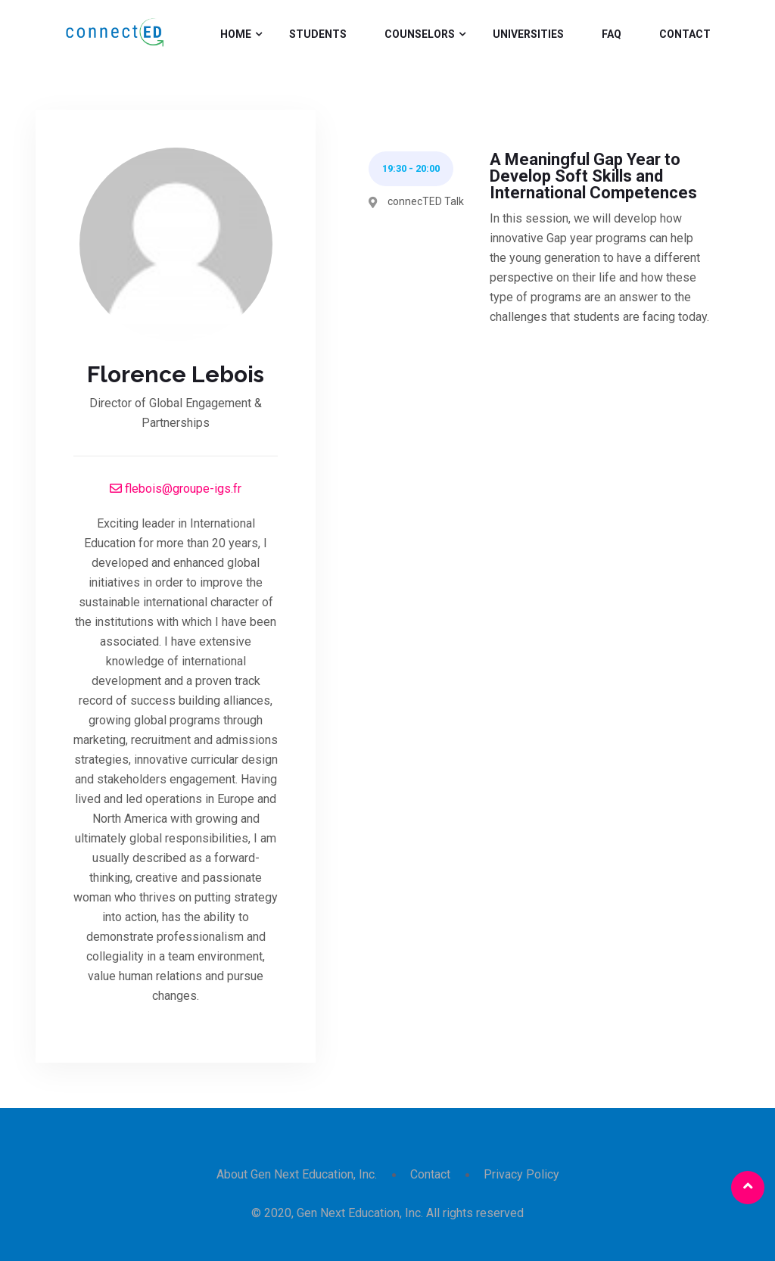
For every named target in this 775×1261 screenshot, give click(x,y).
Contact (685, 34)
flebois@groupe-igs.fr (175, 488)
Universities (528, 34)
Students (318, 34)
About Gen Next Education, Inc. (296, 1174)
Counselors (419, 34)
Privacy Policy (521, 1174)
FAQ (611, 34)
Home (235, 34)
